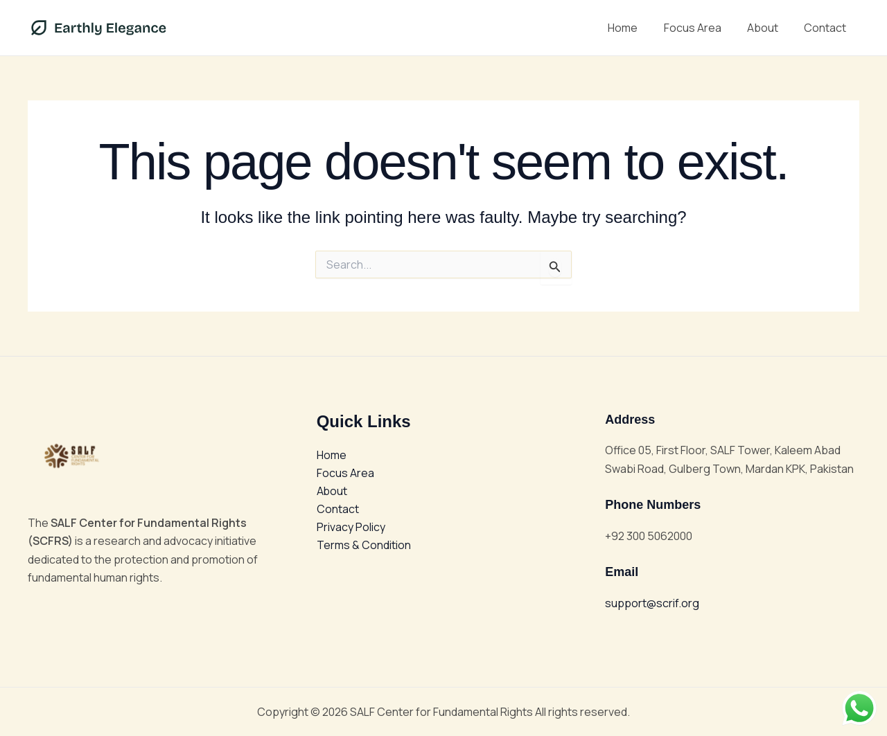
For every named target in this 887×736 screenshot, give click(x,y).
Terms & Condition (364, 546)
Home (636, 27)
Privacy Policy (351, 527)
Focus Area (701, 27)
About (768, 27)
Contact (827, 27)
